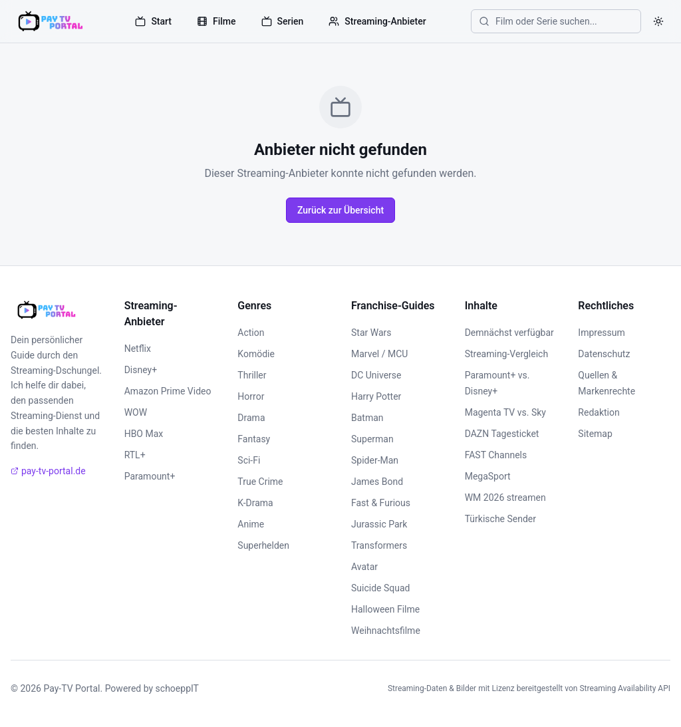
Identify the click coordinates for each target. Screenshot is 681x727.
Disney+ (140, 369)
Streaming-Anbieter (377, 21)
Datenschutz (604, 354)
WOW (135, 412)
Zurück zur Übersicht (340, 210)
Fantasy (253, 439)
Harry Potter (376, 396)
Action (250, 332)
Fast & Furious (380, 503)
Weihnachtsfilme (385, 630)
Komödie (256, 354)
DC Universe (376, 375)
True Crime (260, 481)
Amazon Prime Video (167, 391)
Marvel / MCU (379, 354)
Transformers (379, 545)
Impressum (601, 332)
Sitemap (595, 433)
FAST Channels (496, 455)
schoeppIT (177, 688)
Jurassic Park (379, 524)
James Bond (377, 481)
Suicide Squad (380, 588)
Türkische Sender (500, 518)
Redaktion (598, 412)
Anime (250, 524)
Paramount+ (150, 476)
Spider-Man (374, 460)
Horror (250, 396)
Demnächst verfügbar (509, 332)
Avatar (364, 566)
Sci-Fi (248, 460)
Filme (216, 21)
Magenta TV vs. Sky (505, 412)
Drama (251, 417)
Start (153, 21)
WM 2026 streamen (505, 497)
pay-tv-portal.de (48, 471)
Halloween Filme (385, 609)
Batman (367, 417)
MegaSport (488, 476)
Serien (282, 21)
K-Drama (255, 503)
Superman (372, 439)
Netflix (137, 348)
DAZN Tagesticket (502, 433)
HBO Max (144, 433)
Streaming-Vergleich (506, 354)
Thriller (251, 375)
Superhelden (263, 545)
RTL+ (135, 455)
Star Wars (371, 332)
